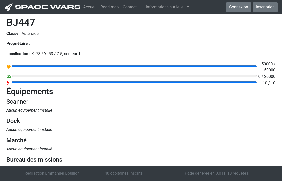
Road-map (110, 7)
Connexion (238, 7)
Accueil (90, 6)
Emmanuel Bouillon (62, 173)
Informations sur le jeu (166, 7)
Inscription (265, 7)
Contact (130, 7)
